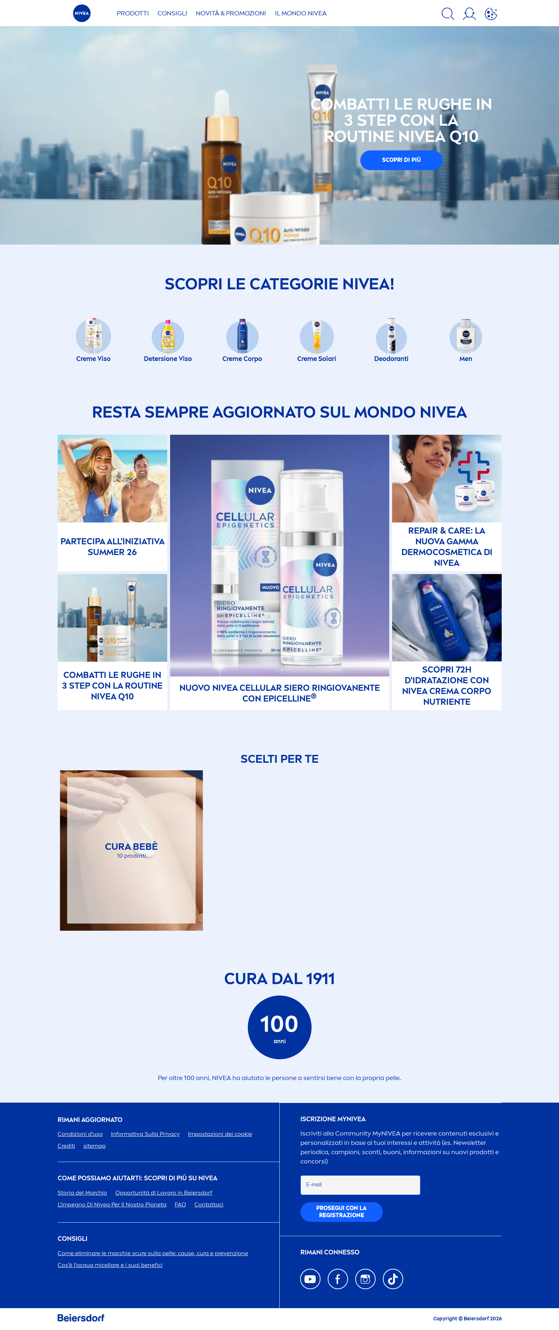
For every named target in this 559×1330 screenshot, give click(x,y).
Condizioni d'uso (80, 1134)
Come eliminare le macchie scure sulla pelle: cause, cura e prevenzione (153, 1253)
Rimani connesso (330, 1252)
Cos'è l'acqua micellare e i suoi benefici (110, 1265)
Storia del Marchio (82, 1192)
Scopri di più (401, 159)
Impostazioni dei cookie (220, 1134)
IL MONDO (301, 13)
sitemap (94, 1145)
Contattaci (208, 1204)
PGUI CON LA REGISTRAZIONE (341, 1212)
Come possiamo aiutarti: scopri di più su (137, 1178)
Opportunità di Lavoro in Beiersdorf (163, 1192)
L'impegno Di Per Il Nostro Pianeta (112, 1204)
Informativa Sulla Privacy (145, 1134)
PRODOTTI (133, 13)
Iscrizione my (333, 1119)
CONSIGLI (172, 13)
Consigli (72, 1239)
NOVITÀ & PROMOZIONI (231, 13)
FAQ (180, 1204)
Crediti (66, 1145)
